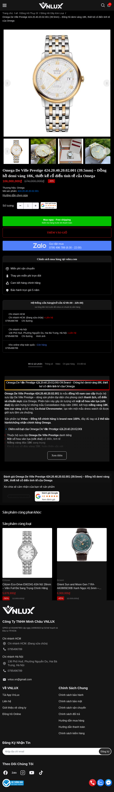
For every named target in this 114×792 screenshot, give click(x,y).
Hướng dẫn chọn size (15, 195)
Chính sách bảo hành (71, 695)
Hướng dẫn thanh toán (72, 727)
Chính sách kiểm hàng (72, 733)
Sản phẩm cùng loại (16, 524)
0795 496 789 (57, 247)
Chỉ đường (27, 321)
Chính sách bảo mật (70, 701)
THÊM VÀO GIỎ (57, 232)
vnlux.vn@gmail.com (20, 679)
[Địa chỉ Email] (57, 751)
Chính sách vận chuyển (72, 707)
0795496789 (11, 321)
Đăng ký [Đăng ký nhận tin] (104, 751)
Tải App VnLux (10, 695)
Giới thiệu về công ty (14, 707)
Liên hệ (6, 701)
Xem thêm (56, 455)
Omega (20, 187)
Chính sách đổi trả (69, 714)
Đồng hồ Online (11, 714)
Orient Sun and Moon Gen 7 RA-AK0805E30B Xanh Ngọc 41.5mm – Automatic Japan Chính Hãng (78, 588)
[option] (57, 83)
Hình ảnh (40, 336)
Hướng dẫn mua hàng (71, 720)
